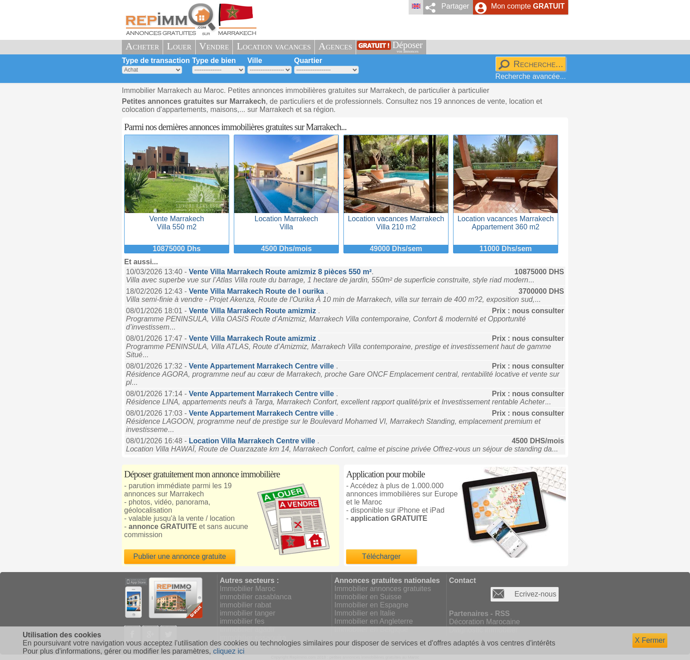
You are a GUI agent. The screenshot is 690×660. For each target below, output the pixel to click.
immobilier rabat (245, 605)
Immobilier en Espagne (371, 605)
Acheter (142, 46)
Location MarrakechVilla (286, 219)
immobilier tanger (247, 613)
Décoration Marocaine (484, 622)
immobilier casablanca (255, 597)
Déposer (407, 47)
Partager (455, 6)
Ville (254, 60)
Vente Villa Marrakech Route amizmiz (253, 311)
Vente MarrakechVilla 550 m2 (177, 219)
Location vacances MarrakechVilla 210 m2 (396, 219)
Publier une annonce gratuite (179, 556)
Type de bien (214, 60)
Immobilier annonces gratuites (382, 588)
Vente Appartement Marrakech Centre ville (262, 366)
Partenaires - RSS (479, 613)
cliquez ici (228, 651)
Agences (335, 46)
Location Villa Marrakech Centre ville (253, 441)
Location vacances (273, 46)
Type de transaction (156, 60)
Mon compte (528, 6)
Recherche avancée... (530, 76)
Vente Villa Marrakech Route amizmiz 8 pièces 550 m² (280, 272)
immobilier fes (242, 621)
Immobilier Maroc (247, 588)
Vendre (214, 46)
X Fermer (650, 640)
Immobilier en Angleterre (373, 621)
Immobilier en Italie (364, 613)
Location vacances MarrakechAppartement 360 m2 (506, 219)
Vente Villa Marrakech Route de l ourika (257, 291)
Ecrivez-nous (535, 594)
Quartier (308, 60)
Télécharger (381, 556)
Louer (179, 46)
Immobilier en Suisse (368, 597)
